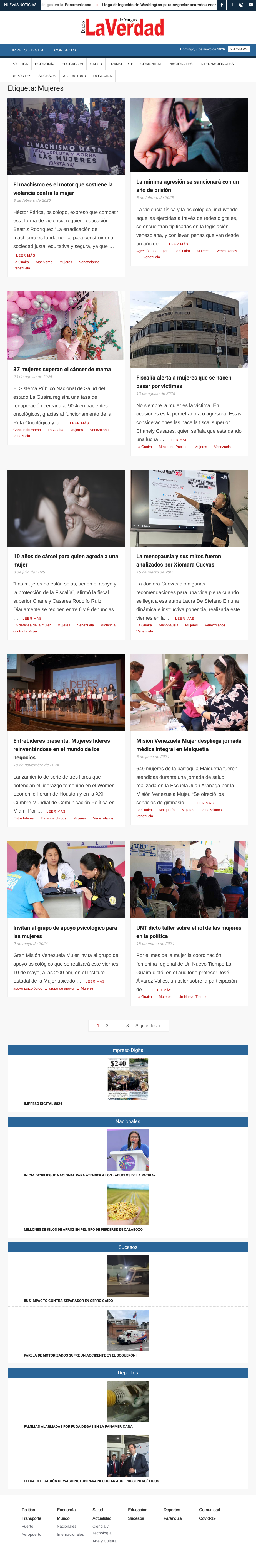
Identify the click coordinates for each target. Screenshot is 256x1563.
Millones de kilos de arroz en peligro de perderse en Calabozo (83, 1229)
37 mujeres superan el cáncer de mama (62, 369)
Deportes (21, 76)
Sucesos (47, 76)
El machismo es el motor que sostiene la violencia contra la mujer (63, 189)
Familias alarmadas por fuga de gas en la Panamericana (78, 1426)
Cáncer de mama (27, 430)
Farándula (173, 1518)
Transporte (121, 64)
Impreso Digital (29, 50)
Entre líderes (23, 818)
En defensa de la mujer (32, 625)
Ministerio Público (173, 447)
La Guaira (102, 76)
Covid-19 (207, 1518)
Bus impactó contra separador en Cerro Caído (68, 1300)
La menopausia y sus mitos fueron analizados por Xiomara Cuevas (178, 560)
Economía (45, 64)
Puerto (27, 1526)
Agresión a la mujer (151, 251)
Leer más (25, 255)
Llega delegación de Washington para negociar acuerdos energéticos (172, 5)
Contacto (65, 50)
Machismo (44, 262)
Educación (72, 64)
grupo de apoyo (61, 988)
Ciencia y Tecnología (102, 1529)
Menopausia (168, 625)
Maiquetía (167, 810)
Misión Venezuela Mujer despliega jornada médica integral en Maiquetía (189, 745)
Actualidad (74, 76)
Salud (96, 64)
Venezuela (151, 257)
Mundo (63, 1518)
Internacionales (217, 64)
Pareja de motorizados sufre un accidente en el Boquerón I (80, 1355)
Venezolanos (89, 262)
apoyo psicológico (27, 988)
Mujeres (65, 262)
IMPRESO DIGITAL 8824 (43, 1103)
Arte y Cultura (104, 1541)
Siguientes (146, 1025)
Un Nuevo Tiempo (193, 997)
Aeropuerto (31, 1534)
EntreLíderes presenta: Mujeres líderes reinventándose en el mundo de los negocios (61, 749)
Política (19, 64)
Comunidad (151, 64)
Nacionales (181, 64)
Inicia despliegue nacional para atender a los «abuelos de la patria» (90, 1175)
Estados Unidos (53, 818)
